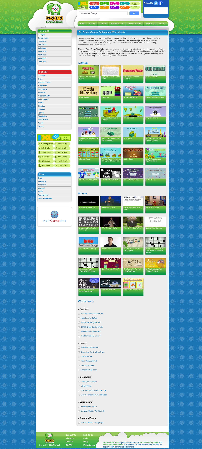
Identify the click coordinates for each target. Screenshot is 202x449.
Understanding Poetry (89, 370)
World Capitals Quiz (131, 97)
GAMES (92, 24)
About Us (70, 438)
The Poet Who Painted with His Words (132, 270)
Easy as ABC (151, 180)
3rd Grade (42, 48)
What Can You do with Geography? (132, 249)
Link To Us (42, 185)
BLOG (162, 24)
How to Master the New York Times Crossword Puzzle (154, 250)
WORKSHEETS (117, 24)
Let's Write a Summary (154, 228)
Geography (42, 89)
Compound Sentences (87, 207)
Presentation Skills (108, 207)
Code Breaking (84, 97)
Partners (41, 188)
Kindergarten (43, 38)
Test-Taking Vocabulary (87, 249)
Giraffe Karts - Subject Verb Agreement (154, 139)
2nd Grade (42, 45)
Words (40, 123)
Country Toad (129, 118)
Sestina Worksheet (88, 365)
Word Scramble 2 (85, 118)
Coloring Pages (44, 82)
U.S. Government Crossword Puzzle (94, 395)
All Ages (41, 35)
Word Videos (43, 195)
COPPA (69, 445)
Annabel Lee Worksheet (89, 348)
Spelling (41, 109)
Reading (41, 106)
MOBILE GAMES (135, 24)
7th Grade (42, 62)
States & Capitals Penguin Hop (88, 139)
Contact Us (71, 435)
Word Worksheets (45, 198)
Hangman (105, 97)
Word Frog (128, 138)
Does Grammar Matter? (110, 269)
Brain (40, 79)
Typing (41, 113)
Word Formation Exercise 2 (91, 331)
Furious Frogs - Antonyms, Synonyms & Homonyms (111, 160)
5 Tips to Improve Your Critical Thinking (154, 270)
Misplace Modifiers (108, 290)
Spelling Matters (107, 249)
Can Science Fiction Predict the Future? (86, 291)
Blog (40, 178)
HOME (82, 24)
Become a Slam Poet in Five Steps (87, 229)
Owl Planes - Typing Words (89, 180)
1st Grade (42, 41)
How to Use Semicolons (132, 228)
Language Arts (44, 96)
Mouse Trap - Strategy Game (87, 78)
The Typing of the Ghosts (111, 180)
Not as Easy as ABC (131, 180)
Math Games (89, 445)
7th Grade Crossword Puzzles (131, 78)
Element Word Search (89, 406)
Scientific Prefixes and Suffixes (92, 314)
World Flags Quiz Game (155, 97)
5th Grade (42, 55)
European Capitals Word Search (92, 411)
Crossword (42, 86)
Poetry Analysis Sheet (89, 361)
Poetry (40, 103)
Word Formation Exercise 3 (91, 336)
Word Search (43, 119)
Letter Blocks (128, 159)
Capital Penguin (152, 118)
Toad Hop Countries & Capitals (110, 119)
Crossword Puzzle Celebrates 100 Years (87, 270)
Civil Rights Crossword (89, 381)
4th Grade (42, 51)
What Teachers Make (109, 228)
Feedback (42, 181)
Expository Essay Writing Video (133, 208)
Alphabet (41, 76)
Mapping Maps (84, 159)
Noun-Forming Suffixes (89, 318)
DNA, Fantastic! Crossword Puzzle (93, 390)
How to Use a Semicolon (133, 290)
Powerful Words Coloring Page (92, 423)
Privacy (69, 442)
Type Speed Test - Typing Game (111, 78)
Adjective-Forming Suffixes (90, 322)
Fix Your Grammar (153, 207)
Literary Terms (86, 386)
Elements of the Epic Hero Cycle (92, 352)
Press (40, 192)
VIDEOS (103, 24)
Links (85, 438)
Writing (41, 126)
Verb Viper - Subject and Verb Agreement (110, 139)
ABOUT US (150, 24)
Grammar (42, 92)
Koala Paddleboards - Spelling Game (154, 160)
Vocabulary (42, 116)
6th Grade (42, 58)
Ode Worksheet (86, 356)
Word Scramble (152, 77)
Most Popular (43, 99)
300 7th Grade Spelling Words (92, 327)
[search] (103, 13)
